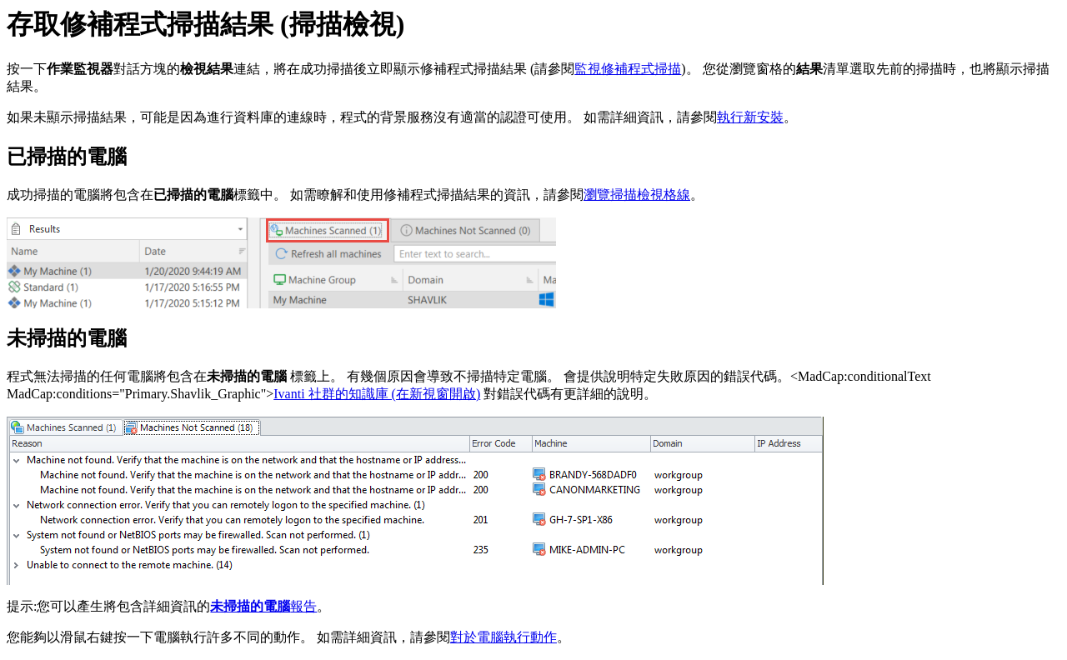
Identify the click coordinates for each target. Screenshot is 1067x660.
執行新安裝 (750, 117)
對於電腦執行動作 (503, 637)
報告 (263, 606)
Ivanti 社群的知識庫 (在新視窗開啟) (376, 394)
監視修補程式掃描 (627, 69)
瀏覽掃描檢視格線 (637, 195)
